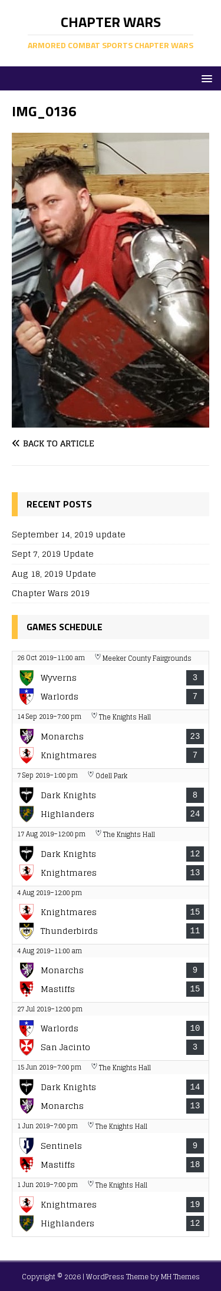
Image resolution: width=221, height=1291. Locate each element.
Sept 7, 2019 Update (53, 553)
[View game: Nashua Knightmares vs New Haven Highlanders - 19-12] (110, 1207)
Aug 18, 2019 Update (54, 573)
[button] (205, 77)
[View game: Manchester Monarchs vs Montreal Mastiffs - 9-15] (110, 973)
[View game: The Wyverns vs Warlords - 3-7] (110, 680)
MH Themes (180, 1276)
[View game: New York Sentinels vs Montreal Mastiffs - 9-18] (110, 1148)
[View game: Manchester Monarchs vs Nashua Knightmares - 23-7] (110, 739)
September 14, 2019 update (69, 534)
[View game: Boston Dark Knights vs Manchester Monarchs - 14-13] (110, 1090)
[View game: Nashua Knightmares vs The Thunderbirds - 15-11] (110, 915)
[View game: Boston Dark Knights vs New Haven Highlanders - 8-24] (110, 798)
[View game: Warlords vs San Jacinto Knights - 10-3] (110, 1031)
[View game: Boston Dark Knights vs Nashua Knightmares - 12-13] (110, 857)
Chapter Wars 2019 (51, 593)
